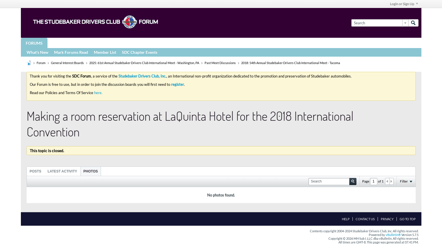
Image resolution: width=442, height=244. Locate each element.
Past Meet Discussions (220, 63)
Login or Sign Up (404, 4)
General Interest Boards (67, 63)
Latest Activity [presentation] (62, 171)
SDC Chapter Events (139, 52)
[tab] (36, 171)
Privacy (387, 219)
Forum (41, 63)
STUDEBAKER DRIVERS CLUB (105, 42)
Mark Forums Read (71, 52)
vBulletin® (393, 235)
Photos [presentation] (91, 171)
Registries (153, 42)
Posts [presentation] (35, 171)
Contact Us (365, 219)
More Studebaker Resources (205, 42)
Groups (60, 42)
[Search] (379, 23)
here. (98, 92)
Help (346, 219)
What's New (37, 52)
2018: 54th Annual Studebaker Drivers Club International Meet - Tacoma (290, 63)
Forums (34, 43)
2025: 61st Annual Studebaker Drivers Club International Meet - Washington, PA (144, 63)
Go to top (408, 219)
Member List (105, 52)
